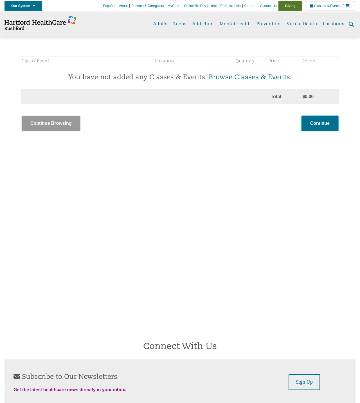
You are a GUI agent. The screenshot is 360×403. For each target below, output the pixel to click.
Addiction (203, 24)
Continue (320, 123)
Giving (290, 6)
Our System (23, 6)
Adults (160, 24)
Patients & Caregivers (147, 6)
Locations (333, 24)
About (123, 6)
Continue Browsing (51, 123)
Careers (250, 6)
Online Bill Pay (195, 6)
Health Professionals (225, 6)
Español (109, 6)
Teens (179, 24)
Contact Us (268, 6)
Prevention (268, 24)
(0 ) (345, 6)
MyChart (174, 6)
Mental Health (235, 24)
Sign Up (304, 382)
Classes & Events (325, 6)
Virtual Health (302, 24)
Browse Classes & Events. (250, 77)
